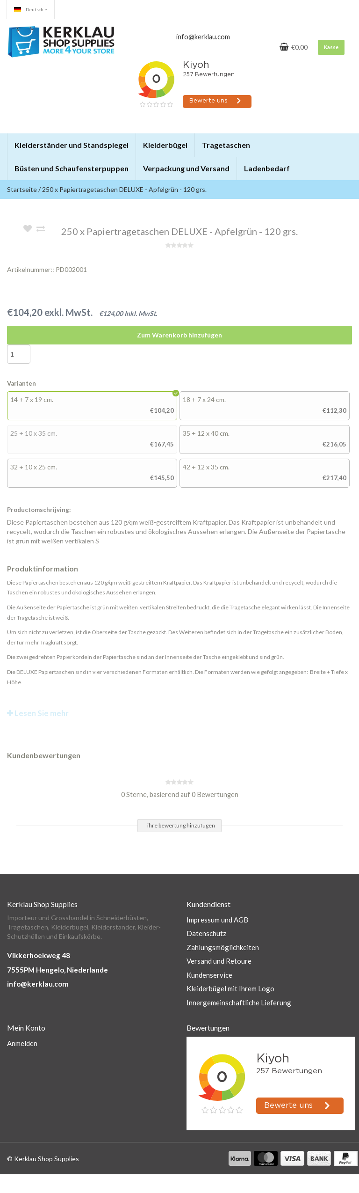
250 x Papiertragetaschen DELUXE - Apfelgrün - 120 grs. (124, 189)
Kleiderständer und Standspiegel (71, 144)
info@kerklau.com (38, 984)
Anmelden (22, 1043)
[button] (128, 140)
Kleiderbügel (165, 144)
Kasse (331, 47)
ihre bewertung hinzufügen (181, 825)
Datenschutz (206, 933)
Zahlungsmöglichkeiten (223, 947)
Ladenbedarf (267, 168)
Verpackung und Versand (186, 168)
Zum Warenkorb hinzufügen (179, 335)
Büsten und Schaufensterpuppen (71, 168)
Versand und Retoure (219, 961)
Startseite (22, 189)
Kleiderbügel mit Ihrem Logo (230, 988)
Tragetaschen (226, 144)
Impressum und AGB (217, 919)
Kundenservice (209, 975)
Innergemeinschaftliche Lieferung (239, 1002)
